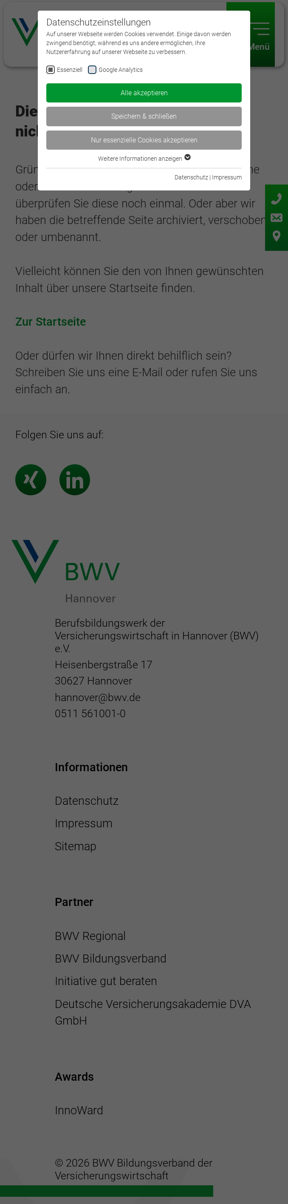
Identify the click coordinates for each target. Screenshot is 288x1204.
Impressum (227, 177)
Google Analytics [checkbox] (121, 69)
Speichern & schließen (144, 116)
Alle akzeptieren (144, 93)
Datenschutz (191, 177)
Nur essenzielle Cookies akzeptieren (144, 140)
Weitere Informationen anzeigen (144, 158)
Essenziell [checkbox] (69, 69)
